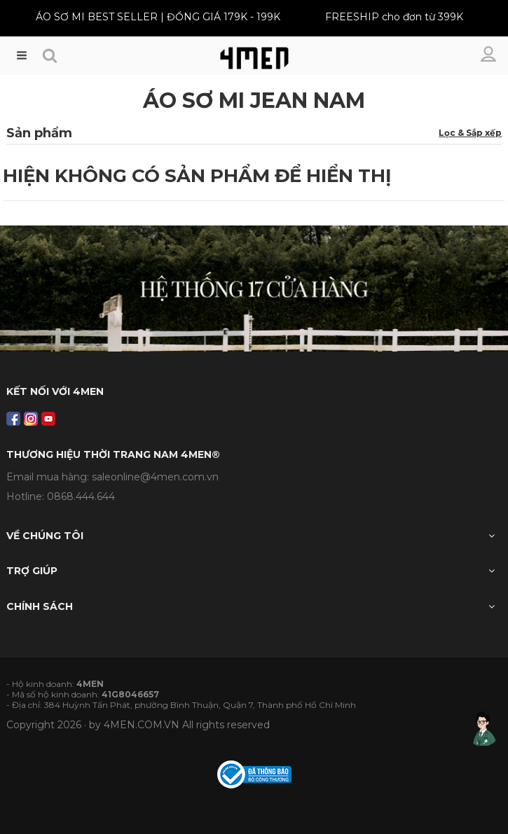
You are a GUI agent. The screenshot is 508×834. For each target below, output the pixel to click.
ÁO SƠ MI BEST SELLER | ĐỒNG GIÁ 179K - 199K (158, 17)
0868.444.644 (81, 496)
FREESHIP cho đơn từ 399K (394, 17)
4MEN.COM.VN (141, 724)
